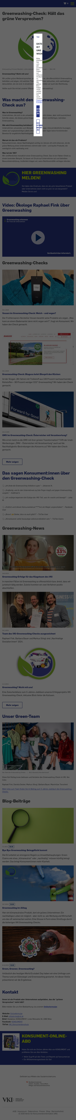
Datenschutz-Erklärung (41, 101)
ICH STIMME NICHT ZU (38, 126)
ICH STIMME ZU (38, 111)
